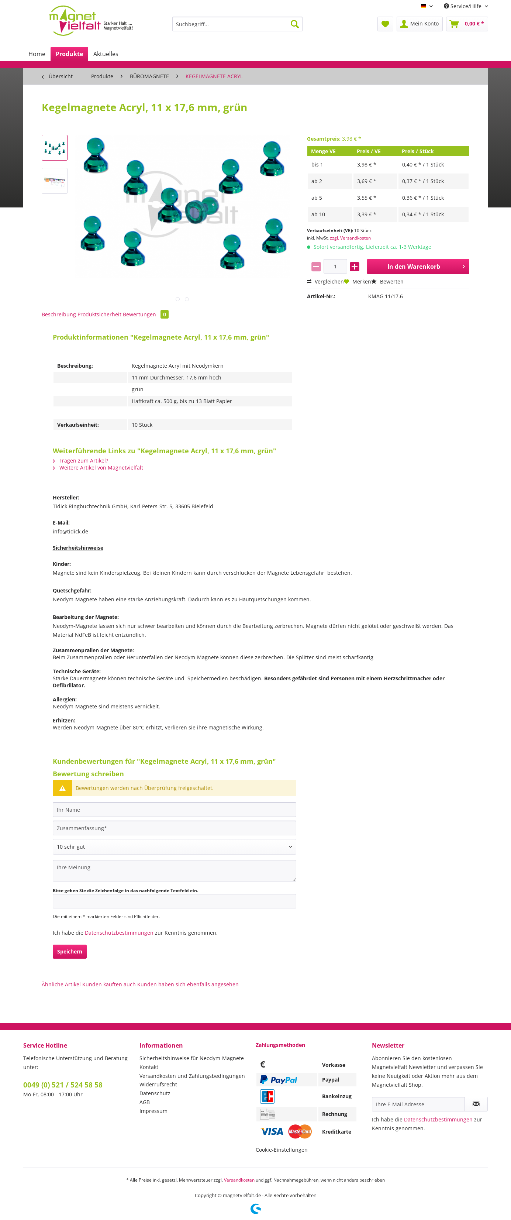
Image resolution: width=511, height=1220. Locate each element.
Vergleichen (325, 281)
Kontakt (148, 1066)
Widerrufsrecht (158, 1084)
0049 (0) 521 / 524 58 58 (63, 1085)
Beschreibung (59, 314)
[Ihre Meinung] (174, 871)
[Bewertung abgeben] (174, 847)
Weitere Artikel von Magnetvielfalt (98, 467)
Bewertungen (146, 314)
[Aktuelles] (106, 54)
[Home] (37, 54)
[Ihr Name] (174, 809)
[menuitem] (237, 27)
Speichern (69, 951)
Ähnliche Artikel (61, 984)
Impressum (153, 1110)
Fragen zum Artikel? (80, 460)
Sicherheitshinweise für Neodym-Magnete (191, 1058)
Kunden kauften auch (109, 984)
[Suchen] (295, 24)
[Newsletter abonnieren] (476, 1104)
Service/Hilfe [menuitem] (463, 6)
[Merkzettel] (385, 24)
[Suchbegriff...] (237, 24)
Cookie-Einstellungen (282, 1149)
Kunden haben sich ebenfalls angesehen (188, 984)
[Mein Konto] (420, 24)
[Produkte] (69, 54)
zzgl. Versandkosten (350, 238)
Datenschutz (154, 1093)
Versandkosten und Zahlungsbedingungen (192, 1075)
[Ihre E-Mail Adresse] (418, 1104)
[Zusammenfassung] (174, 828)
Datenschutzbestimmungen (119, 932)
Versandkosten (239, 1180)
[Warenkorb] (467, 24)
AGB (144, 1102)
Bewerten (387, 281)
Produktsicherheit (99, 314)
